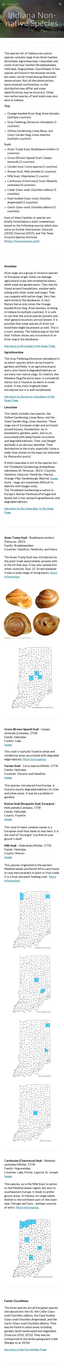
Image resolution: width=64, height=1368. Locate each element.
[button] (3, 4)
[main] (32, 19)
